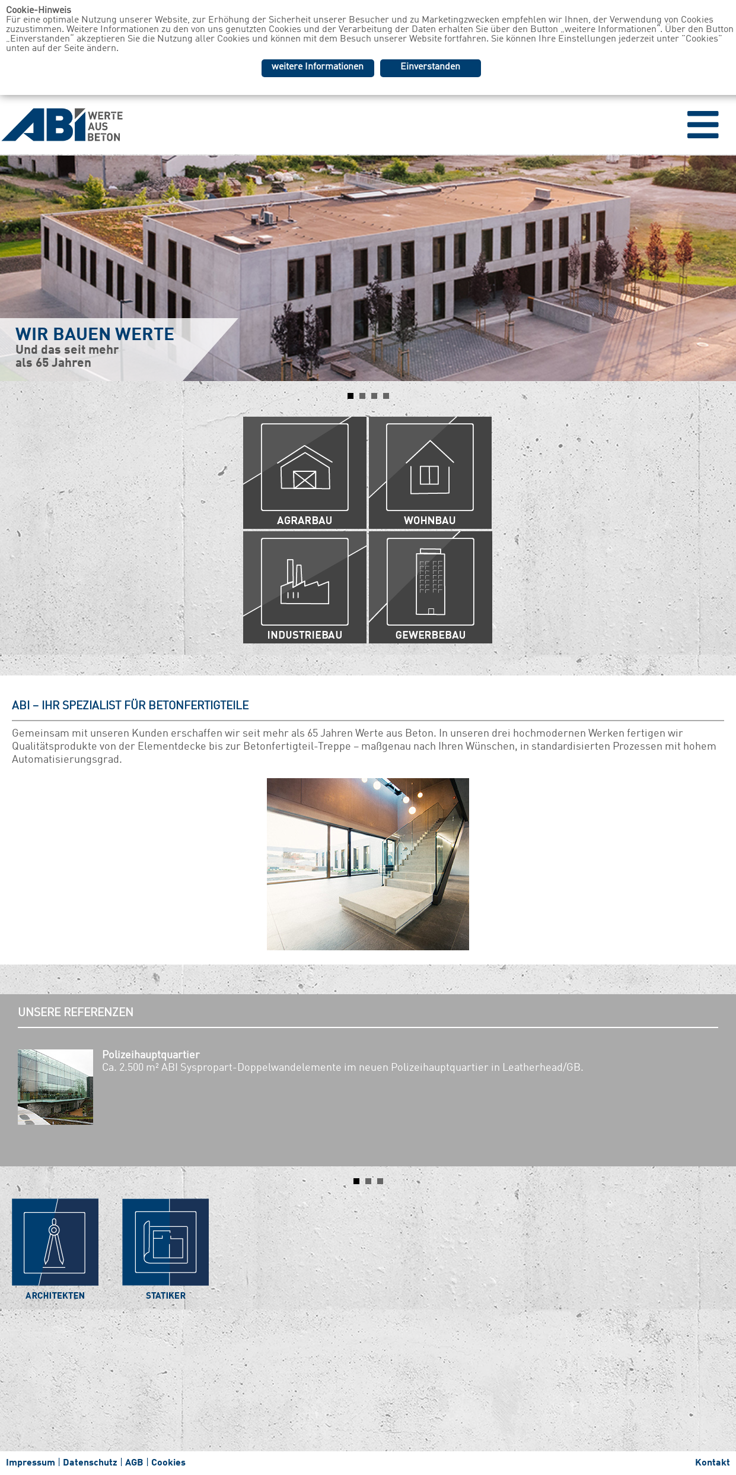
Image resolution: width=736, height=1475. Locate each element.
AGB (134, 1463)
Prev (15, 268)
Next (720, 268)
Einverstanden (430, 67)
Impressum (30, 1463)
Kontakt (712, 1463)
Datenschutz (90, 1463)
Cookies (168, 1463)
